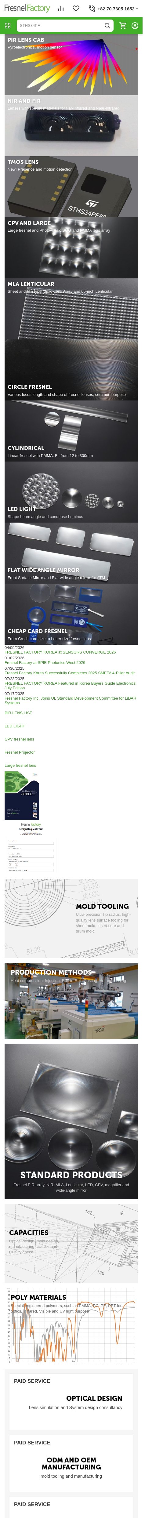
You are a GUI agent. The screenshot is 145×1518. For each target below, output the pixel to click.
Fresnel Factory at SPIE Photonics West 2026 (45, 662)
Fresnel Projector (20, 752)
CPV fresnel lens (20, 739)
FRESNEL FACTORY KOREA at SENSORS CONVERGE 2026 (60, 652)
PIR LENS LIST (19, 713)
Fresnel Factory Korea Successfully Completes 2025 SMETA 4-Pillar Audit (70, 673)
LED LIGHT (15, 726)
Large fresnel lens (21, 765)
